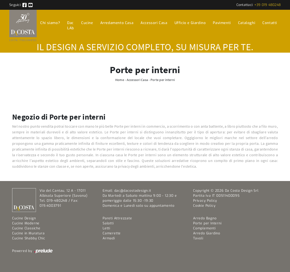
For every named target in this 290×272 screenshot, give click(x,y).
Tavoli (198, 238)
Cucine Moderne (26, 223)
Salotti (108, 223)
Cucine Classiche (26, 228)
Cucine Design (24, 218)
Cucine (87, 22)
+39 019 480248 (267, 5)
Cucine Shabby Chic (28, 238)
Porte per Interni (207, 223)
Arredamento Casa (117, 22)
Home (119, 80)
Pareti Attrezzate (117, 218)
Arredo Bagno (205, 218)
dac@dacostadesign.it (132, 190)
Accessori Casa (153, 22)
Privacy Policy (205, 200)
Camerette (112, 233)
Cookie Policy (204, 205)
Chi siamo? (50, 22)
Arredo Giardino (206, 233)
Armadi (109, 238)
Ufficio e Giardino (190, 22)
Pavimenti (222, 22)
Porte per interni (162, 80)
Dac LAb (70, 25)
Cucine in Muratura (28, 233)
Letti (106, 228)
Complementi (204, 228)
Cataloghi (246, 22)
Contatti (269, 22)
